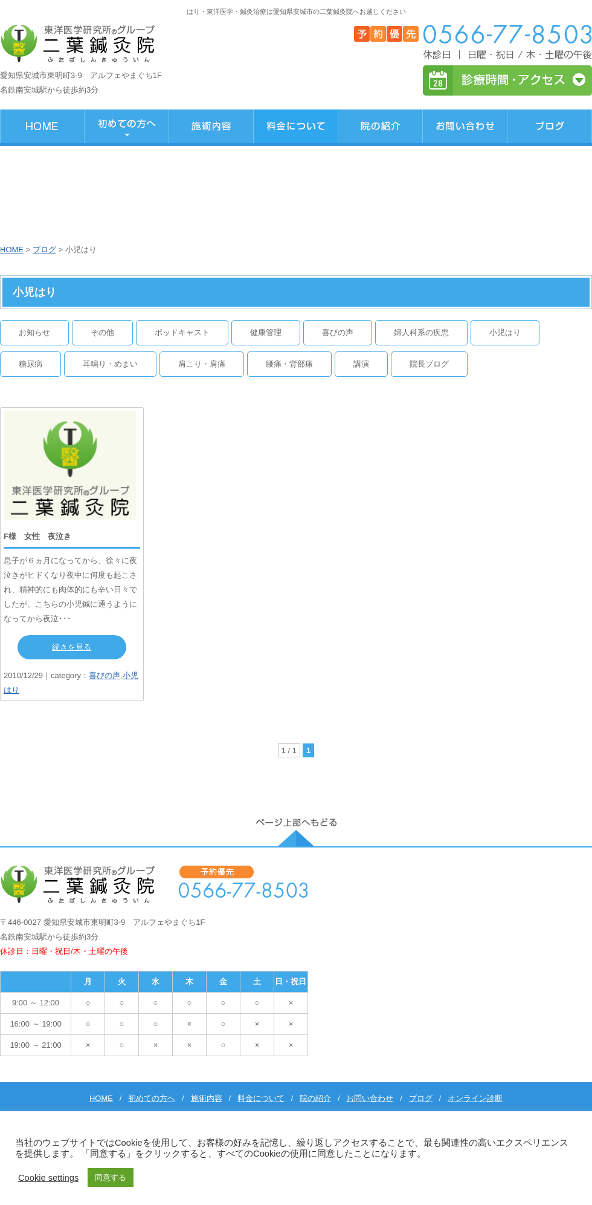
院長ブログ (429, 363)
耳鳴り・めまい (110, 363)
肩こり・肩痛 (201, 363)
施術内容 (206, 1098)
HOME (12, 249)
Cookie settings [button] (48, 1178)
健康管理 (266, 332)
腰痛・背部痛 (289, 363)
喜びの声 (337, 332)
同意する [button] (110, 1177)
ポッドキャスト (182, 332)
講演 (361, 363)
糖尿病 (30, 363)
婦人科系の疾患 (421, 332)
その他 (102, 332)
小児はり (505, 332)
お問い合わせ (369, 1098)
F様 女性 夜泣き (37, 536)
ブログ (44, 249)
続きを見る (71, 646)
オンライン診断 (475, 1098)
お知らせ (34, 332)
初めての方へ (151, 1098)
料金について (261, 1098)
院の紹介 (315, 1098)
